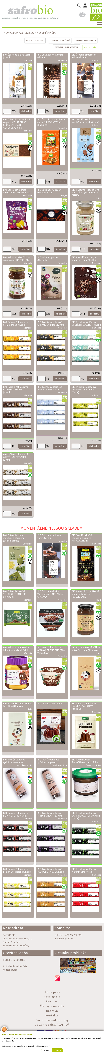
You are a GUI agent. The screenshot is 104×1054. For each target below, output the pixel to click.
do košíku (26, 111)
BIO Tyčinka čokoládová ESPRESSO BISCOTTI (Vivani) (15, 390)
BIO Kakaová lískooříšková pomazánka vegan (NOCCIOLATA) (85, 594)
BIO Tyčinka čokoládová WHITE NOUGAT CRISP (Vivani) (15, 457)
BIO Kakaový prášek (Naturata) (47, 258)
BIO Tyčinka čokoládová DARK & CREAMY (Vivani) (50, 814)
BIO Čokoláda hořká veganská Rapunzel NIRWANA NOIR (82, 538)
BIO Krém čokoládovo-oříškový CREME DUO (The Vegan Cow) (51, 650)
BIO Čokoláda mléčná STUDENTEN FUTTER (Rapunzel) (14, 594)
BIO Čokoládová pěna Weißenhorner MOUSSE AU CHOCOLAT (50, 594)
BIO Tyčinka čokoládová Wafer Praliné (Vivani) (84, 870)
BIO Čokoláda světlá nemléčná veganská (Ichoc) (85, 121)
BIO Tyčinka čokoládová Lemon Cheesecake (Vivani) (17, 870)
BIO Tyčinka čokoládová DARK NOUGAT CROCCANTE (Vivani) (86, 816)
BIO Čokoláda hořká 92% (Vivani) (50, 56)
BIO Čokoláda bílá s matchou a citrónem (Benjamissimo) (13, 538)
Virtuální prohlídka (71, 953)
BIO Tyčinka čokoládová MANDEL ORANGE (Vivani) (50, 870)
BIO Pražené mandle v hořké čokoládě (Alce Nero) (17, 705)
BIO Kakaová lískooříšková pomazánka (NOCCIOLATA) (16, 258)
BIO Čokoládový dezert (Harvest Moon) (49, 191)
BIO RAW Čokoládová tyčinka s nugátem (48, 761)
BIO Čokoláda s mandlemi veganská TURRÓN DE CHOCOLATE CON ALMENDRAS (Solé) (16, 123)
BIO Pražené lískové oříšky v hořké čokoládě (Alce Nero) (86, 648)
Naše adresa (13, 928)
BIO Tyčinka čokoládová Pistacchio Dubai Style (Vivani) (84, 390)
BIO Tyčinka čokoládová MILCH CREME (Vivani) (49, 388)
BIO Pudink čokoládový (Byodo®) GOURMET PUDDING (84, 706)
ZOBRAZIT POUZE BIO (35, 40)
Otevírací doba (15, 953)
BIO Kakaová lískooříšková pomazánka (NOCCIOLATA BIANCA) (85, 192)
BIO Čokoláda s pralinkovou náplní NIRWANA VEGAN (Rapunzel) (51, 122)
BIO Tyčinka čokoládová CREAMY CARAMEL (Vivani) (51, 323)
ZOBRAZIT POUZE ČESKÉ (60, 40)
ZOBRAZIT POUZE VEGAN (85, 40)
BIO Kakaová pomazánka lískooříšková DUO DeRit (16, 648)
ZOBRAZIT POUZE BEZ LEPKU (66, 47)
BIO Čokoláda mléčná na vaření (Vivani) (84, 56)
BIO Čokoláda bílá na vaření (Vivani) (17, 56)
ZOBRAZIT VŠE (90, 47)
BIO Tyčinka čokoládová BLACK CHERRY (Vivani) (15, 814)
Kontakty (62, 928)
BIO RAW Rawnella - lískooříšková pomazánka (85, 761)
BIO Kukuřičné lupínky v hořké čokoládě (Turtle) (84, 258)
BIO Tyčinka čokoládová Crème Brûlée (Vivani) (15, 323)
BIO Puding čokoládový (49, 703)
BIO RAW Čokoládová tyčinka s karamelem (14, 761)
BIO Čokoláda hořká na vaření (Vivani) (49, 536)
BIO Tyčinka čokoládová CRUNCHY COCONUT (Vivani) (86, 323)
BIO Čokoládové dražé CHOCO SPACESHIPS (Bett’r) (17, 191)
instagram (77, 978)
